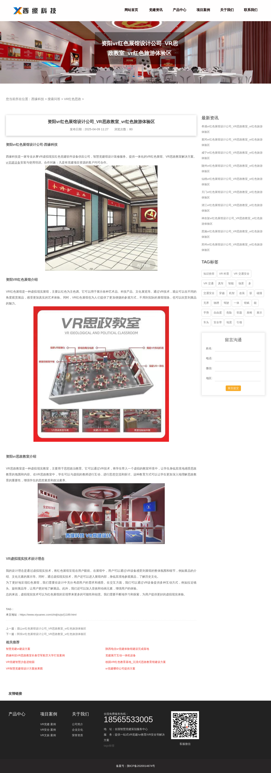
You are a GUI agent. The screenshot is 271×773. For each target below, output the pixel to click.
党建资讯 (156, 10)
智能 (231, 301)
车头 (206, 340)
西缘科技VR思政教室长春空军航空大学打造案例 (35, 673)
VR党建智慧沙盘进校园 (20, 680)
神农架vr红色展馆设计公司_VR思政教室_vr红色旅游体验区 (232, 239)
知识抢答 (208, 291)
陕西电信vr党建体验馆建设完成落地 (127, 667)
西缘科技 (37, 99)
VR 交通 (208, 301)
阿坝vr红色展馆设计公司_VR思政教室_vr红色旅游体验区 (51, 652)
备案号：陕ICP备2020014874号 (135, 765)
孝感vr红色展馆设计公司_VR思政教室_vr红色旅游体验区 (232, 147)
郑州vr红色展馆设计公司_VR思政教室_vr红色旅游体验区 (232, 265)
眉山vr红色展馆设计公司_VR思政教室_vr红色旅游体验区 (51, 646)
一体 (236, 321)
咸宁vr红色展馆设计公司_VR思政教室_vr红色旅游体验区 (232, 173)
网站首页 (131, 10)
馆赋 (246, 321)
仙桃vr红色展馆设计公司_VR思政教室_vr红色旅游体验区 (232, 200)
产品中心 (179, 10)
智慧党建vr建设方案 (18, 667)
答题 (239, 330)
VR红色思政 (72, 99)
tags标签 (109, 745)
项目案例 (203, 10)
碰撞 (259, 311)
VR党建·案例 (48, 725)
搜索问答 (54, 99)
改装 (242, 311)
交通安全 (208, 311)
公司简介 (77, 725)
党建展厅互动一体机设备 (120, 673)
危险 (229, 330)
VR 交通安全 (241, 291)
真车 (221, 301)
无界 (206, 321)
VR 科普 (224, 291)
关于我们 (227, 10)
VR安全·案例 (48, 731)
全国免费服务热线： (135, 717)
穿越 (222, 311)
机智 (232, 311)
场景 (241, 301)
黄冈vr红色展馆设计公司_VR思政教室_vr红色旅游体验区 (232, 160)
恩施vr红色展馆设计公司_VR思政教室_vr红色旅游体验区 (232, 252)
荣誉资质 (77, 736)
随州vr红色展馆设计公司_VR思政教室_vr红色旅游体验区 (232, 186)
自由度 (218, 330)
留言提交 (233, 406)
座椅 (249, 330)
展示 (259, 330)
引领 (239, 340)
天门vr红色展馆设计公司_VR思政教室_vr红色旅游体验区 (232, 213)
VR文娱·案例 (48, 736)
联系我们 (250, 10)
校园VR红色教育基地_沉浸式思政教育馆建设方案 (135, 680)
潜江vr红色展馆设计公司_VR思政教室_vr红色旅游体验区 (232, 226)
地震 (229, 340)
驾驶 (226, 321)
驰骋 (216, 321)
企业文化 (77, 731)
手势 (206, 330)
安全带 (218, 340)
